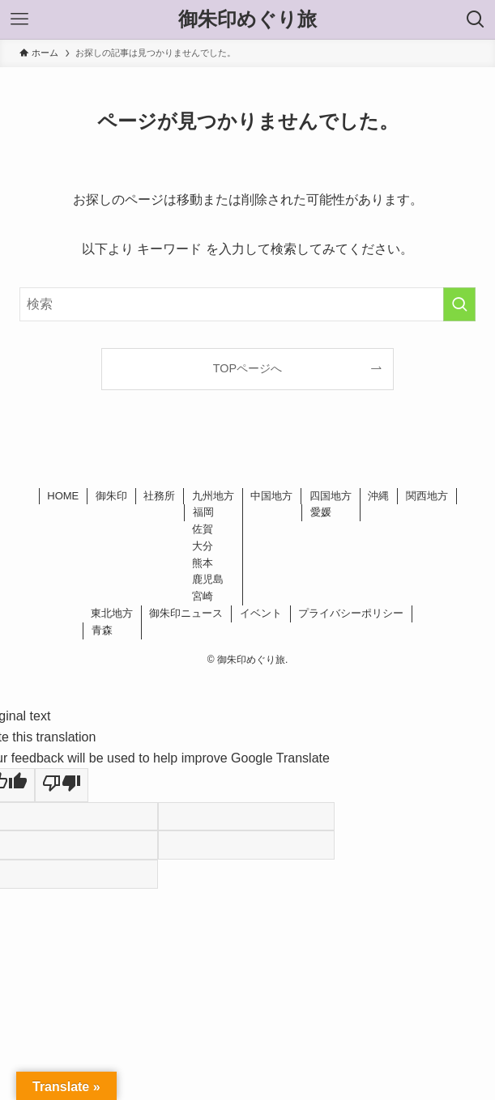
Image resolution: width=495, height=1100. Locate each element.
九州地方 (213, 496)
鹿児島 (208, 579)
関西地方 (427, 496)
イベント (261, 613)
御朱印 (111, 496)
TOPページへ (247, 368)
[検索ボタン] (475, 19)
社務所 (159, 496)
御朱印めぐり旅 (247, 19)
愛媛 (320, 512)
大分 (202, 546)
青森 (102, 630)
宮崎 (202, 596)
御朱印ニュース (186, 613)
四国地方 (330, 496)
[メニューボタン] (19, 19)
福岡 (203, 512)
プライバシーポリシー (350, 613)
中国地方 (271, 496)
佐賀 (202, 529)
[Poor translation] (61, 785)
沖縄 (378, 496)
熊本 (202, 563)
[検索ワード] (247, 304)
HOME (63, 496)
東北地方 (112, 613)
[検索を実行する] (459, 304)
